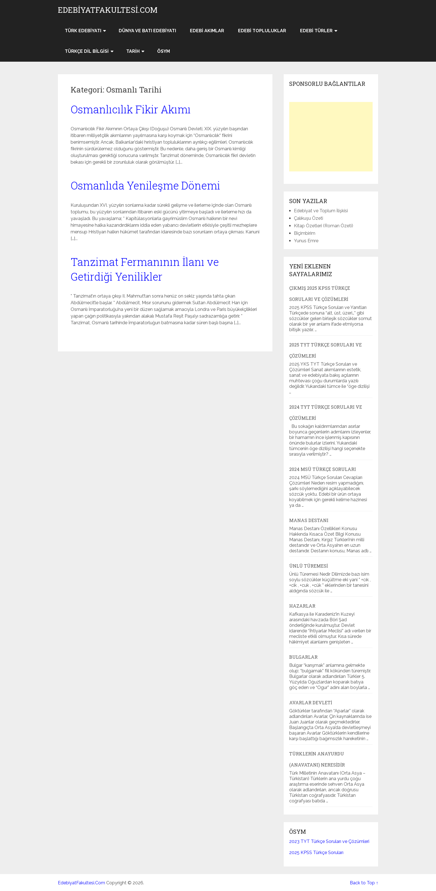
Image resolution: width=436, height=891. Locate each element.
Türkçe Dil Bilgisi (87, 51)
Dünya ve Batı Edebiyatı (147, 30)
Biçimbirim (304, 233)
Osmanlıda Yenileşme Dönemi (145, 185)
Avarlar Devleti (310, 702)
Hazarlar (302, 606)
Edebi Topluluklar (262, 30)
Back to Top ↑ (364, 882)
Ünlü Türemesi (308, 566)
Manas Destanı (308, 520)
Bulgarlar (303, 657)
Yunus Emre (306, 240)
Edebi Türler (316, 30)
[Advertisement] (331, 136)
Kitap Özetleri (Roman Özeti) (323, 225)
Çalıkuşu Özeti (308, 218)
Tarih (133, 51)
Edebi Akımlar (207, 30)
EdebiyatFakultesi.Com (107, 10)
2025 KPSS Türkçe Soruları (316, 852)
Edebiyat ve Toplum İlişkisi (321, 210)
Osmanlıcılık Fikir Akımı (131, 109)
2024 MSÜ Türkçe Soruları (322, 469)
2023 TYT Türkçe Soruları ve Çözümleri (329, 841)
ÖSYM (163, 51)
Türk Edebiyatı (83, 30)
